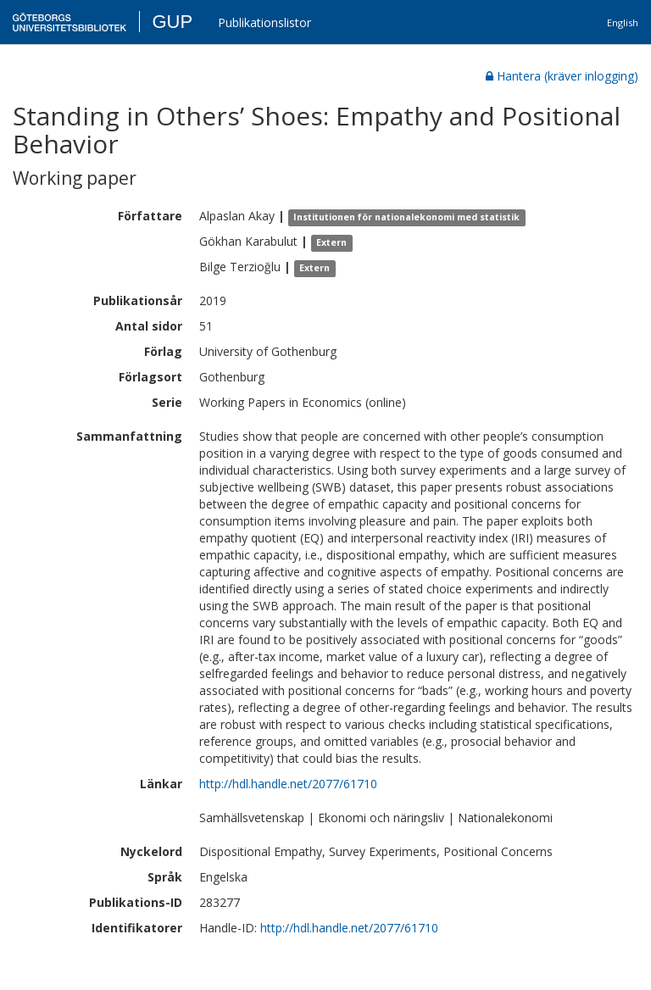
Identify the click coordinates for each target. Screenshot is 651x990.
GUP (172, 21)
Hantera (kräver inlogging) (562, 76)
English (622, 22)
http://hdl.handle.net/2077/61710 (288, 784)
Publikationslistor (264, 22)
